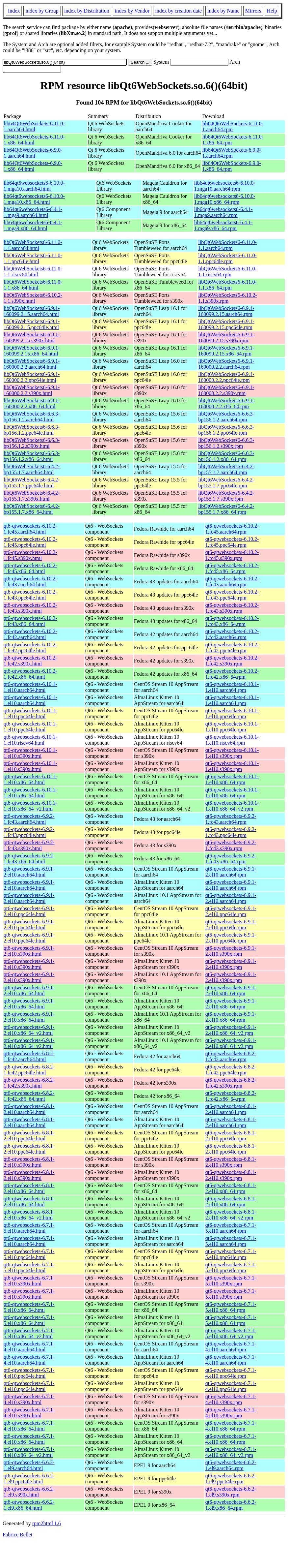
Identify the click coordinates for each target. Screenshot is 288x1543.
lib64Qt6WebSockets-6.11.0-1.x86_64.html (34, 139)
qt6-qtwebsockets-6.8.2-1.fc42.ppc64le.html (29, 1069)
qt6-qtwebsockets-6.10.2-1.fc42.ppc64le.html (30, 647)
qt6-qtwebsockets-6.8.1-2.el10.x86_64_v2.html (29, 1214)
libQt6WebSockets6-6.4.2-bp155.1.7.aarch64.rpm (226, 469)
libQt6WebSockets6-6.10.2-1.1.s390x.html (33, 298)
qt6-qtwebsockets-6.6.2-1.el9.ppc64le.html (29, 1478)
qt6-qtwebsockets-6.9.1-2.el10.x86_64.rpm (230, 990)
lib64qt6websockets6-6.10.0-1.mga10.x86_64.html (34, 199)
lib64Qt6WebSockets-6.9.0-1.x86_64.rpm (231, 166)
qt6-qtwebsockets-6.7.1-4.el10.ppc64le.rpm (230, 1373)
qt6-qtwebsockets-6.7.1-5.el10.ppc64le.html (29, 1254)
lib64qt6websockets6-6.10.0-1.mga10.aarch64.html (34, 186)
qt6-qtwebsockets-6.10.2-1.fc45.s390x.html (30, 555)
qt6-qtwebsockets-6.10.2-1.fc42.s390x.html (30, 660)
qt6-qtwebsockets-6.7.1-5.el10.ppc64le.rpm (230, 1254)
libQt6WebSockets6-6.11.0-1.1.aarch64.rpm (227, 245)
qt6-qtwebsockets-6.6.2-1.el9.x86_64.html (29, 1505)
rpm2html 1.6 (46, 1523)
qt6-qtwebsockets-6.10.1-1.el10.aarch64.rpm (232, 687)
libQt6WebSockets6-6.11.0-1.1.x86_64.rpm (227, 285)
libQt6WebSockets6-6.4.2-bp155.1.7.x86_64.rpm (226, 509)
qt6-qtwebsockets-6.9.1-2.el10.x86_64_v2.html (29, 1030)
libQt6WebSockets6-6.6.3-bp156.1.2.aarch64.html (32, 416)
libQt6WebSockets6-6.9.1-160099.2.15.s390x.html (32, 337)
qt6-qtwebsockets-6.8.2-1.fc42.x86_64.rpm (230, 1096)
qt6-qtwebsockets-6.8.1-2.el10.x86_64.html (29, 1188)
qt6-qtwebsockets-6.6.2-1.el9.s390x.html (29, 1491)
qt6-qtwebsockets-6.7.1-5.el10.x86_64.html (29, 1307)
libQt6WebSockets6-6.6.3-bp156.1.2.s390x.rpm (226, 443)
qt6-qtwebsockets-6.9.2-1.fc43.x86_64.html (29, 858)
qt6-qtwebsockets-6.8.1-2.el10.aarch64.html (29, 1109)
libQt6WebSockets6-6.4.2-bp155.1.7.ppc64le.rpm (226, 482)
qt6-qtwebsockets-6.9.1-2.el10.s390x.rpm (230, 951)
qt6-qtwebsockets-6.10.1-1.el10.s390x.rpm (232, 753)
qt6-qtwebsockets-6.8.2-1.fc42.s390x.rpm (230, 1083)
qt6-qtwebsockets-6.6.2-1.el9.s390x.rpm (230, 1491)
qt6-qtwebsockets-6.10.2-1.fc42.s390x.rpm (232, 660)
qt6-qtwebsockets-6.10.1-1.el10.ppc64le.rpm (232, 713)
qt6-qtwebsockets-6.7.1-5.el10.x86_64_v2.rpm (230, 1333)
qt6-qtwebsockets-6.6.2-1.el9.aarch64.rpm (230, 1465)
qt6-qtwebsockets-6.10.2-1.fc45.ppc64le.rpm (232, 542)
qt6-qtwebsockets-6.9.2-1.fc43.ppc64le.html (29, 832)
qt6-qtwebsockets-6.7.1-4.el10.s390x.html (29, 1399)
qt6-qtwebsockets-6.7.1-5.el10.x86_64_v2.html (29, 1333)
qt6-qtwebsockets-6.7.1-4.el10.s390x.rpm (230, 1399)
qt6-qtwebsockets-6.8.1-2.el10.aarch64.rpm (230, 1109)
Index (14, 11)
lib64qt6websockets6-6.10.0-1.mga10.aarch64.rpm (224, 186)
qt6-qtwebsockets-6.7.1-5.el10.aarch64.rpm (230, 1228)
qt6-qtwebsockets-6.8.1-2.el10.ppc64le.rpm (230, 1135)
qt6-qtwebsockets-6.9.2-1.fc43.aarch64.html (29, 819)
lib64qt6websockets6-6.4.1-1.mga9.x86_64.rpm (223, 225)
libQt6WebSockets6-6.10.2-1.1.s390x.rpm (227, 298)
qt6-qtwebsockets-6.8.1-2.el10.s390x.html (29, 1162)
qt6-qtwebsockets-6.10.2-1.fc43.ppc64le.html (30, 595)
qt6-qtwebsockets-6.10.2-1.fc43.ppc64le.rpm (232, 595)
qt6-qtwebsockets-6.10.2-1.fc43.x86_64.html (30, 621)
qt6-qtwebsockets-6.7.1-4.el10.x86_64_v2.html (29, 1452)
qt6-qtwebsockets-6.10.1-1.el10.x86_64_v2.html (30, 806)
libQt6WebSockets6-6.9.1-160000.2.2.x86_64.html (32, 403)
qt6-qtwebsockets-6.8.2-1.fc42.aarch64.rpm (230, 1056)
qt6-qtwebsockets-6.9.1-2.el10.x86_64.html (29, 990)
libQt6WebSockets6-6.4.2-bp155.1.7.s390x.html (32, 496)
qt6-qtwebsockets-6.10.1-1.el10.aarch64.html (30, 687)
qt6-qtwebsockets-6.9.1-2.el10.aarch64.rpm (230, 872)
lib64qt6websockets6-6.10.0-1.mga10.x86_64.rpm (224, 199)
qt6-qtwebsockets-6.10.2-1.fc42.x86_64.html (30, 674)
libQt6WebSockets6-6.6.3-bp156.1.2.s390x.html (32, 443)
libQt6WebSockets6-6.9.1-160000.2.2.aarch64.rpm (226, 364)
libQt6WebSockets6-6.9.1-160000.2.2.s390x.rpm (226, 390)
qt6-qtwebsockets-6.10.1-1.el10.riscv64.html (30, 740)
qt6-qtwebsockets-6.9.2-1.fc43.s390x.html (29, 845)
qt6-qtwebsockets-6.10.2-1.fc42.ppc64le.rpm (232, 647)
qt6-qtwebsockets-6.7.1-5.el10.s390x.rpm (230, 1280)
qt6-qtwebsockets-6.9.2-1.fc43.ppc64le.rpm (230, 832)
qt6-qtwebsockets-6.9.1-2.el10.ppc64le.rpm (230, 911)
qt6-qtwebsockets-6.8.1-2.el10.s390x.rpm (230, 1162)
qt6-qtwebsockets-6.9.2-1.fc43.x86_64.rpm (230, 858)
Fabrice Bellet (17, 1534)
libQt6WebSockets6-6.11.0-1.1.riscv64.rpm (227, 271)
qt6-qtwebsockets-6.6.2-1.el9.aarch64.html (29, 1465)
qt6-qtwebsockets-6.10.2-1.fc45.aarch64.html (30, 529)
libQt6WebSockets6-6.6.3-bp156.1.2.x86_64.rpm (226, 456)
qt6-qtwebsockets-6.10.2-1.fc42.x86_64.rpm (232, 674)
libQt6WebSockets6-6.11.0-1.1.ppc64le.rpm (227, 258)
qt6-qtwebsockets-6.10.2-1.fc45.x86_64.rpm (232, 568)
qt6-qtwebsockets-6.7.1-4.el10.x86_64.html (29, 1426)
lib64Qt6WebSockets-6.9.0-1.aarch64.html (33, 153)
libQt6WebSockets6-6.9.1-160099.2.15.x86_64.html (32, 350)
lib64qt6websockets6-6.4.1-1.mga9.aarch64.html (33, 212)
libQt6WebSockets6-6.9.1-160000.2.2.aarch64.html (32, 364)
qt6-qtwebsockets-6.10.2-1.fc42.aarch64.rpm (232, 634)
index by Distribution (86, 11)
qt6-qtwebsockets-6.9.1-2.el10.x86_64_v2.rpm (230, 1030)
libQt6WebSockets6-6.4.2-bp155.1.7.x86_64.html (32, 509)
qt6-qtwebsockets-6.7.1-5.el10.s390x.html (29, 1280)
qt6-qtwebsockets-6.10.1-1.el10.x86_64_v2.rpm (232, 806)
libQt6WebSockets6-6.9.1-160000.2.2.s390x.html (32, 390)
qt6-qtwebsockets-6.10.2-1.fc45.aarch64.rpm (232, 529)
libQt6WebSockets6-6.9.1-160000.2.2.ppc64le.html (32, 377)
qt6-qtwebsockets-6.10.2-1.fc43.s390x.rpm (232, 608)
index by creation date (178, 11)
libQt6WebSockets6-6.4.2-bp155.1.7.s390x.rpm (226, 496)
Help (272, 11)
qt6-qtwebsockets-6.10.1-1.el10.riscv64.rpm (232, 740)
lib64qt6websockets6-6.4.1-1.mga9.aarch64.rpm (223, 212)
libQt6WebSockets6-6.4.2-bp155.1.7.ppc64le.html (32, 482)
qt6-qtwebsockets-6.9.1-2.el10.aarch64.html (29, 872)
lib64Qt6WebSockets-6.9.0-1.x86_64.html (33, 166)
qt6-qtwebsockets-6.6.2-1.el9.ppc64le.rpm (230, 1478)
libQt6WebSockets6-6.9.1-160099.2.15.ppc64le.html (32, 324)
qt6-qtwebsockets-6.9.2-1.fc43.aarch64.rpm (230, 819)
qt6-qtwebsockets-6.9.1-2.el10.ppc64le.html (29, 911)
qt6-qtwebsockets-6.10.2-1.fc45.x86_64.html (30, 568)
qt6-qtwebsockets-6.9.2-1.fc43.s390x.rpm (230, 845)
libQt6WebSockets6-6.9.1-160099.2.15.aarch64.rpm (226, 311)
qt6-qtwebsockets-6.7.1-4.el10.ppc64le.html (29, 1373)
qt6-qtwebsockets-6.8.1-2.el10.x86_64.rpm (230, 1188)
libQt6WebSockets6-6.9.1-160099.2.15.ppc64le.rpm (226, 324)
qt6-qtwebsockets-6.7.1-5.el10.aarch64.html (29, 1228)
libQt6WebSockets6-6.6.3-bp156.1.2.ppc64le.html (32, 430)
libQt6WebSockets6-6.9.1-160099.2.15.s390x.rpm (226, 337)
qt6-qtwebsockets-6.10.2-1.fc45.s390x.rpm (232, 555)
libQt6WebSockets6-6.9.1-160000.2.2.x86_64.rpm (226, 403)
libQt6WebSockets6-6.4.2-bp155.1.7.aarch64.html (32, 469)
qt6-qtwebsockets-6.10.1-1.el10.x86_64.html (30, 779)
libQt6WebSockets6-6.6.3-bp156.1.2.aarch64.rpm (226, 416)
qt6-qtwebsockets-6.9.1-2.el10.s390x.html (29, 951)
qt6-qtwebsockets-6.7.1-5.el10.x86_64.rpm (230, 1307)
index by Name (223, 11)
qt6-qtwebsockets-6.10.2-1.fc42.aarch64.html (30, 634)
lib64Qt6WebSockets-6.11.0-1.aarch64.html (34, 126)
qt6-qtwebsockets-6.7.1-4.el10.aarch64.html (29, 1346)
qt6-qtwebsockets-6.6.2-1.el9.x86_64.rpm (230, 1505)
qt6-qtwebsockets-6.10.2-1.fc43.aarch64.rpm (232, 581)
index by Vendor (132, 11)
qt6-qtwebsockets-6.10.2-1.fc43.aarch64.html (30, 581)
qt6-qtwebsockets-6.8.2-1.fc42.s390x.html (29, 1083)
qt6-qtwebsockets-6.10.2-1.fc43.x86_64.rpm (232, 621)
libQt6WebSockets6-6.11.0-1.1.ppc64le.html (33, 258)
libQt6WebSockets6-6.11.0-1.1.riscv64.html (33, 271)
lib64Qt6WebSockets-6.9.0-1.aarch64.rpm (231, 153)
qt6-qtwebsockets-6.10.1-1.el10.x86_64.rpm (232, 779)
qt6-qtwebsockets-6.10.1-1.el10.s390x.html (30, 753)
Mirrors (253, 11)
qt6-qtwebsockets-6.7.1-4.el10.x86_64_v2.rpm (230, 1452)
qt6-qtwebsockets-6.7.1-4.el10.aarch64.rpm (230, 1346)
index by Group (41, 11)
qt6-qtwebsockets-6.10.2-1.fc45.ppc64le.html (30, 542)
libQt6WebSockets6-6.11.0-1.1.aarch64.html (33, 245)
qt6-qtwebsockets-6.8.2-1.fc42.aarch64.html (29, 1056)
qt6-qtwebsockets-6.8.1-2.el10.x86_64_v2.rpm (230, 1214)
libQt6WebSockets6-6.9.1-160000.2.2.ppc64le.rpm (226, 377)
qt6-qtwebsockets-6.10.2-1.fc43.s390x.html (30, 608)
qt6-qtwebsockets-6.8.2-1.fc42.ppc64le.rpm (230, 1069)
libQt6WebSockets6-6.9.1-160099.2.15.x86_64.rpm (226, 350)
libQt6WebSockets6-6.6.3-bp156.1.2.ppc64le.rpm (226, 430)
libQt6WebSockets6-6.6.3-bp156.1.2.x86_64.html (32, 456)
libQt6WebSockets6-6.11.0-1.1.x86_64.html (33, 285)
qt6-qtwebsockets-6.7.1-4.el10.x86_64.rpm (230, 1426)
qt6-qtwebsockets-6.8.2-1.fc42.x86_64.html (29, 1096)
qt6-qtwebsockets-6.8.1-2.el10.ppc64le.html (29, 1135)
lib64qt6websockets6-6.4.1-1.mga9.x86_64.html (33, 225)
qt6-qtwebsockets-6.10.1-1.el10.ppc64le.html (30, 713)
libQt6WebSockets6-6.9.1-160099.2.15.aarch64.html (32, 311)
